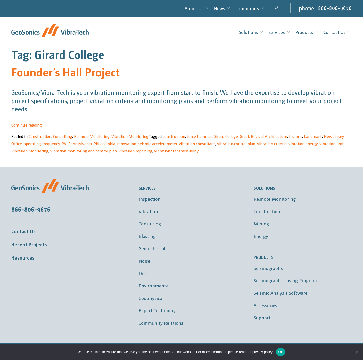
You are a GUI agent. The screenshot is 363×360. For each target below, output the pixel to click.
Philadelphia (104, 143)
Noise (144, 261)
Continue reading (29, 125)
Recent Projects (29, 244)
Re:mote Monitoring (92, 136)
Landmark (313, 136)
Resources (23, 257)
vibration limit (332, 143)
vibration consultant (197, 143)
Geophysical (151, 298)
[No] (356, 352)
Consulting (62, 136)
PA (64, 143)
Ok (280, 352)
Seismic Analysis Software (280, 293)
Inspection (150, 199)
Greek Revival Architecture (263, 136)
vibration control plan (236, 143)
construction (174, 136)
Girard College (226, 136)
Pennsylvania (80, 143)
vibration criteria (272, 143)
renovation (126, 143)
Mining (261, 223)
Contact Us (23, 231)
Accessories (265, 305)
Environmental (154, 285)
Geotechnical (152, 248)
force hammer (199, 136)
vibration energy (303, 143)
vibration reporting (135, 150)
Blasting (147, 236)
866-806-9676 (335, 7)
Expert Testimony (157, 310)
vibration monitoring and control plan (83, 150)
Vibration (148, 211)
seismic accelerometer (157, 143)
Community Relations (161, 323)
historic (295, 136)
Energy (261, 236)
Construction (40, 136)
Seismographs (268, 268)
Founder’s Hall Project (65, 71)
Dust (143, 273)
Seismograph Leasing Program (285, 280)
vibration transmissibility (176, 150)
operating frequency (42, 143)
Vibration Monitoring (129, 136)
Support (262, 317)
